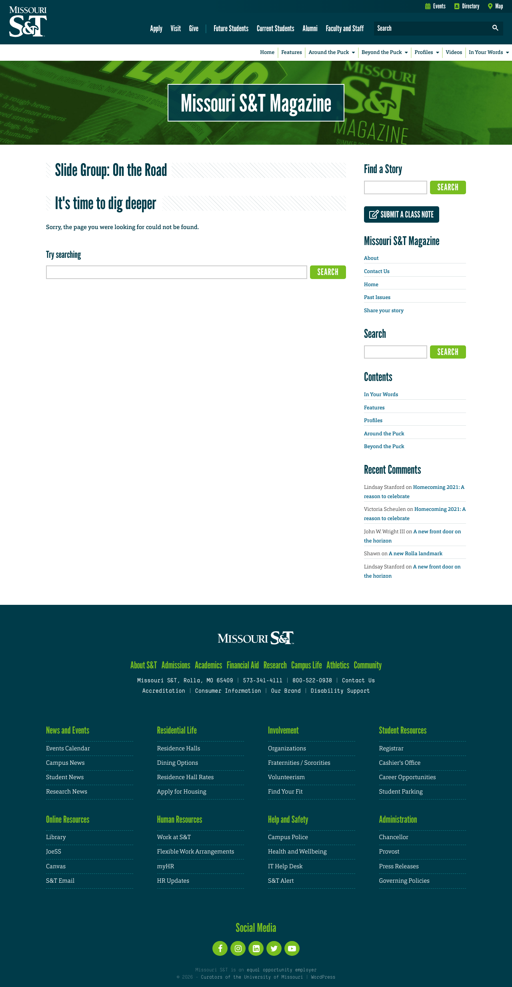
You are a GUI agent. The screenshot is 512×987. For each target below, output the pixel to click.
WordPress (323, 977)
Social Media (256, 927)
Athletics (337, 665)
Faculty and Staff (345, 28)
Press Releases (399, 866)
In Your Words (490, 52)
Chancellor (393, 837)
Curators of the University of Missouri (252, 977)
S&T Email (60, 881)
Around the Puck (333, 52)
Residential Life (177, 730)
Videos (454, 52)
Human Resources (179, 819)
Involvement (283, 730)
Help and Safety (288, 819)
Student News (65, 777)
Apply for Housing (181, 792)
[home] (53, 22)
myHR (165, 866)
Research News (66, 792)
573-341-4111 (262, 681)
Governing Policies (404, 881)
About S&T (143, 665)
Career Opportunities (407, 777)
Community (368, 665)
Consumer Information (228, 691)
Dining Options (177, 763)
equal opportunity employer (281, 970)
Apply (156, 28)
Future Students (231, 28)
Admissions (176, 665)
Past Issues (377, 297)
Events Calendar (68, 748)
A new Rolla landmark (415, 553)
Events (435, 6)
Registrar (391, 748)
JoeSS (53, 851)
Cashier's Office (400, 763)
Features (291, 52)
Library (56, 837)
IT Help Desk (285, 866)
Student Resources (403, 730)
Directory (467, 6)
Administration (398, 819)
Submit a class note (401, 214)
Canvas (56, 866)
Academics (208, 665)
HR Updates (173, 881)
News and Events (67, 730)
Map (495, 6)
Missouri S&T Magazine (255, 102)
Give (193, 28)
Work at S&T (174, 837)
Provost (389, 851)
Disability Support (340, 691)
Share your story (384, 310)
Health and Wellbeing (297, 851)
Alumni (310, 28)
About (371, 258)
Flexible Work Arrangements (195, 851)
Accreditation (163, 691)
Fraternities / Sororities (299, 763)
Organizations (287, 748)
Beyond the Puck (386, 52)
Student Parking (401, 792)
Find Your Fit (285, 792)
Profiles (428, 52)
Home (267, 52)
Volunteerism (286, 777)
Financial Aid (243, 665)
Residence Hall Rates (185, 777)
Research (275, 665)
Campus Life (306, 665)
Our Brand (285, 691)
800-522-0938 (312, 681)
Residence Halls (178, 748)
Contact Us (377, 271)
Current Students (275, 28)
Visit (176, 28)
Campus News (65, 763)
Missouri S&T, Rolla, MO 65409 (185, 681)
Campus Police (288, 837)
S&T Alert (281, 881)
